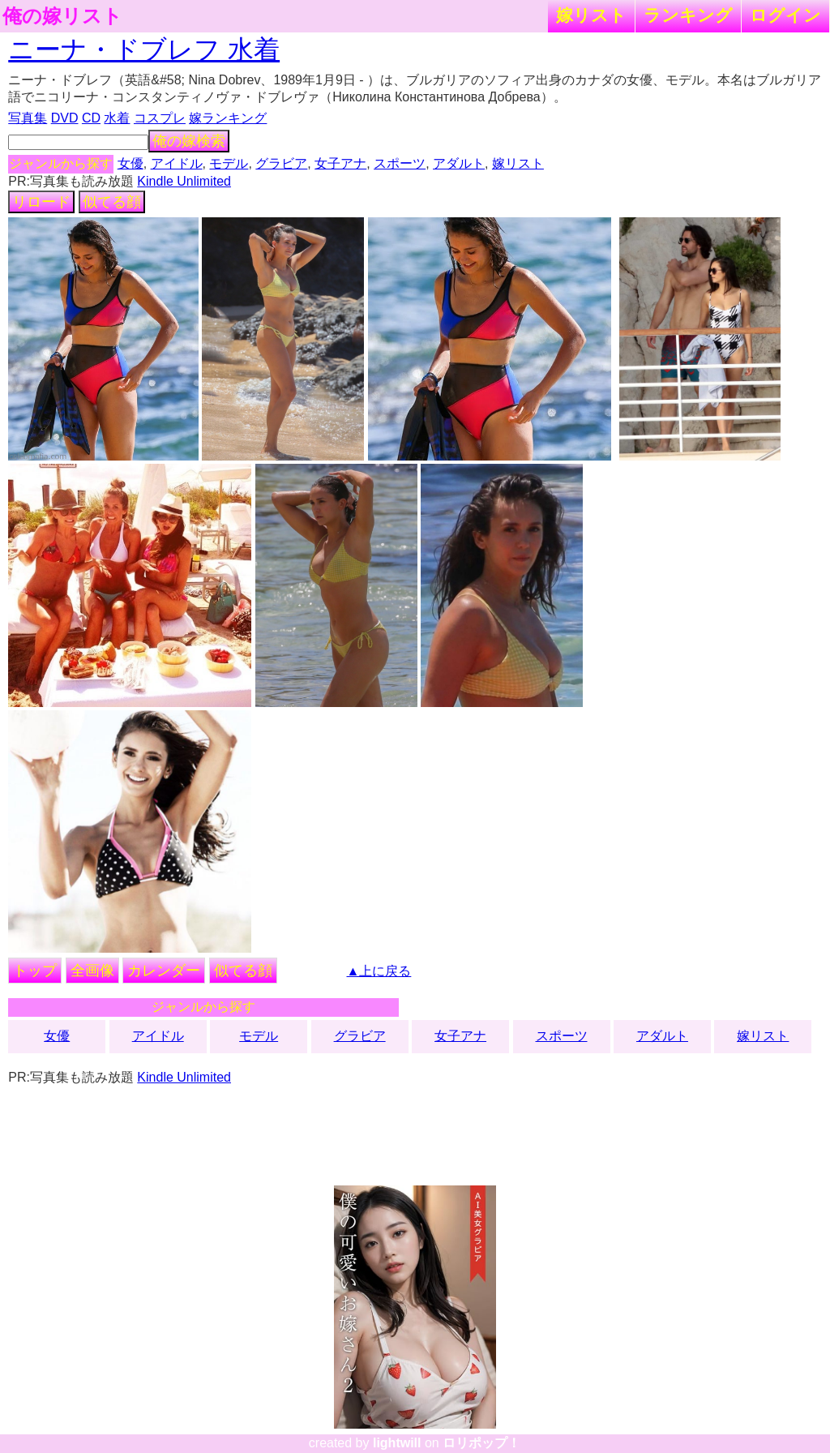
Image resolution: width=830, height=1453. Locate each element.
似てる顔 (112, 202)
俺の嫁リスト (62, 16)
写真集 (27, 118)
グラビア (281, 163)
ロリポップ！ (481, 1443)
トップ (35, 970)
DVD (65, 118)
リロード (41, 202)
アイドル (177, 163)
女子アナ (340, 163)
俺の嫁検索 (188, 141)
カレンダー (163, 970)
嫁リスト (591, 15)
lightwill (397, 1443)
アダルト (459, 163)
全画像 (92, 970)
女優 (130, 163)
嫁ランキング (228, 118)
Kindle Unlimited (184, 181)
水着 (117, 118)
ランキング (688, 15)
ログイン (785, 15)
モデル (228, 163)
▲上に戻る (379, 971)
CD (91, 118)
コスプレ (160, 118)
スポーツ (400, 163)
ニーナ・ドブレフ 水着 (144, 49)
